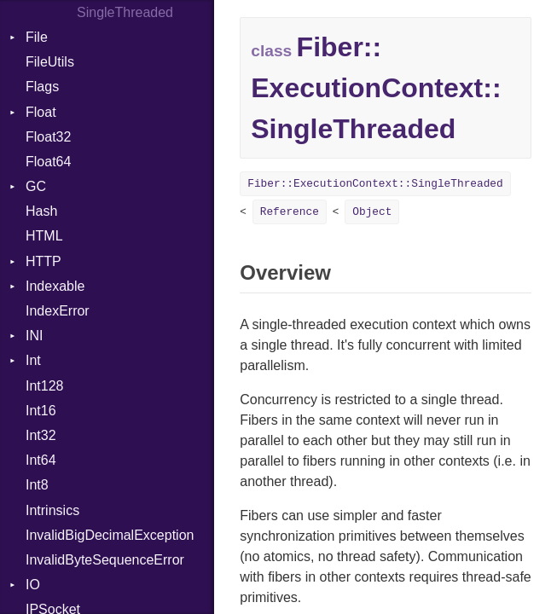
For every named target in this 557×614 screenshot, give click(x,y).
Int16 (41, 410)
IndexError (58, 311)
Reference (289, 212)
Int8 (37, 485)
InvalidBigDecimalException (110, 535)
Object (372, 212)
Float (41, 112)
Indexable (55, 286)
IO (33, 584)
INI (34, 335)
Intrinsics (52, 510)
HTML (44, 236)
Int (33, 360)
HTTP (43, 261)
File (37, 37)
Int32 (41, 435)
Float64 (48, 161)
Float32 (48, 137)
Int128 (44, 386)
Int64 (41, 460)
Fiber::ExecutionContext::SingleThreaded (375, 183)
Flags (42, 86)
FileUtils (50, 62)
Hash (41, 211)
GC (36, 186)
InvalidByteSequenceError (105, 560)
